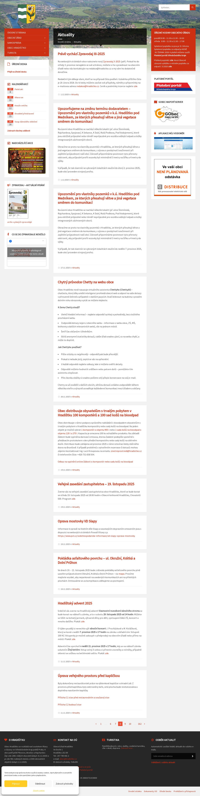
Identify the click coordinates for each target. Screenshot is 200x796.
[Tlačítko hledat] (193, 7)
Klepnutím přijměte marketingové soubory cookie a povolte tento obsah (27, 252)
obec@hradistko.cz (68, 759)
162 (139, 723)
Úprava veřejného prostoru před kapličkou (89, 675)
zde (135, 86)
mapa (121, 573)
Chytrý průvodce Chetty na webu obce (86, 282)
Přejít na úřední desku (16, 71)
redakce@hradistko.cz (88, 86)
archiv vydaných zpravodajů (19, 222)
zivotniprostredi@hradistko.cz (126, 450)
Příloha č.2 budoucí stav (69, 704)
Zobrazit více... (127, 748)
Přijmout (16, 783)
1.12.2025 (65, 94)
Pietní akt (19, 89)
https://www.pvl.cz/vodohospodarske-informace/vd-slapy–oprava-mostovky (96, 535)
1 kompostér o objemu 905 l (95, 429)
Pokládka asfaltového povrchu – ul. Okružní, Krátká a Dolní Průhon (96, 560)
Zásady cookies (39, 790)
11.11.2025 (65, 661)
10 (130, 723)
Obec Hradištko (16, 47)
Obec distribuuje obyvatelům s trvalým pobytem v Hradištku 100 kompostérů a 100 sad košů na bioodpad (98, 413)
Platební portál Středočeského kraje (170, 55)
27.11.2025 (65, 267)
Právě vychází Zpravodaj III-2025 (81, 54)
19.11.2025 (65, 469)
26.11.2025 (65, 396)
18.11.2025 (65, 544)
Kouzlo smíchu (21, 105)
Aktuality (77, 42)
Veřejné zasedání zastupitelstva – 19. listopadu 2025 (96, 484)
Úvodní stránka (64, 42)
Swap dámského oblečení (26, 121)
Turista (11, 52)
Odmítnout (40, 783)
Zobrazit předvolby (64, 783)
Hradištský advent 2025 (75, 603)
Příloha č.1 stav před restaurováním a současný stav (83, 697)
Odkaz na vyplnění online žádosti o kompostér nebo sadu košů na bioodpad (95, 461)
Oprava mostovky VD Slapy (77, 521)
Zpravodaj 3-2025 (111, 61)
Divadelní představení (24, 113)
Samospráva (14, 42)
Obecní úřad (14, 37)
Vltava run (19, 97)
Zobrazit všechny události (18, 130)
